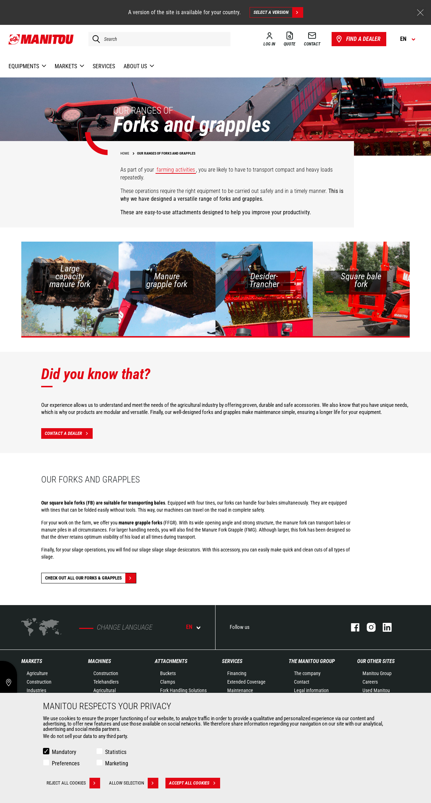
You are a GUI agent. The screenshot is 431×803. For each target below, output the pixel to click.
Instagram (368, 627)
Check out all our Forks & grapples (90, 578)
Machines (99, 661)
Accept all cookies (194, 783)
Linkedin (384, 627)
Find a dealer (358, 39)
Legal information (311, 690)
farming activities (176, 169)
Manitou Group (377, 673)
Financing (236, 673)
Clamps (167, 682)
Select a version (278, 12)
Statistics (115, 752)
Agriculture (37, 673)
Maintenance (240, 690)
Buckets (168, 673)
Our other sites (376, 661)
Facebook (352, 627)
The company (307, 673)
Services (232, 661)
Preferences (66, 763)
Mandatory (64, 752)
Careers (370, 682)
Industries (36, 690)
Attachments (171, 661)
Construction (39, 682)
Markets (31, 661)
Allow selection (133, 783)
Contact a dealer (69, 433)
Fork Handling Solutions (183, 690)
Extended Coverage (246, 682)
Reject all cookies (73, 783)
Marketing (116, 763)
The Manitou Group (312, 661)
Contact (301, 682)
